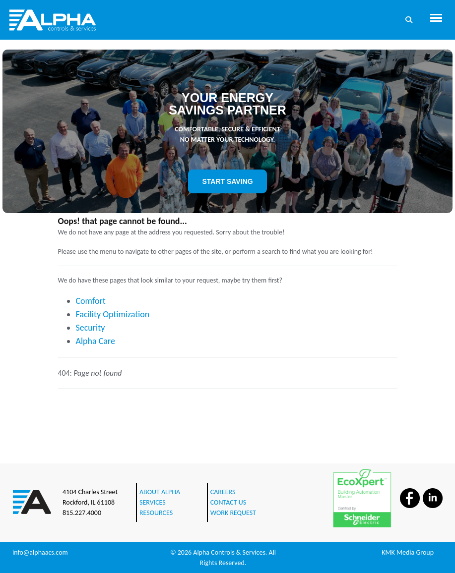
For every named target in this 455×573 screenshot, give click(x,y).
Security (90, 327)
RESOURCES (156, 513)
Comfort (91, 300)
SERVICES (152, 502)
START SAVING (227, 181)
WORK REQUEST (233, 513)
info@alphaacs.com (40, 552)
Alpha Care (95, 341)
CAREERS (223, 492)
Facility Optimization (113, 314)
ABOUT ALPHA (159, 492)
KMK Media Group (408, 552)
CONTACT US (228, 502)
